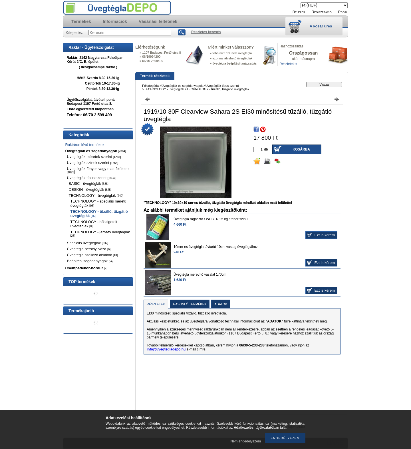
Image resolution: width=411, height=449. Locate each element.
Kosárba (301, 149)
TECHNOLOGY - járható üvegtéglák (100, 233)
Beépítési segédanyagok (90, 261)
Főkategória (150, 85)
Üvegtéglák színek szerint (92, 163)
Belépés (299, 12)
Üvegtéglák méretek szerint (94, 157)
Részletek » (288, 64)
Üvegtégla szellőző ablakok (92, 255)
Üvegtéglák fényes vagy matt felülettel (98, 170)
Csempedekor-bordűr (86, 268)
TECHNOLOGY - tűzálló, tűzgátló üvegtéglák (218, 89)
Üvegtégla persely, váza (89, 249)
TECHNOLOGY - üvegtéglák (96, 195)
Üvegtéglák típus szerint (91, 178)
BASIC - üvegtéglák (88, 183)
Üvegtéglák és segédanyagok (95, 151)
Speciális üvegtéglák (87, 243)
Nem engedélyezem (245, 441)
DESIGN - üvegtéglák (90, 189)
